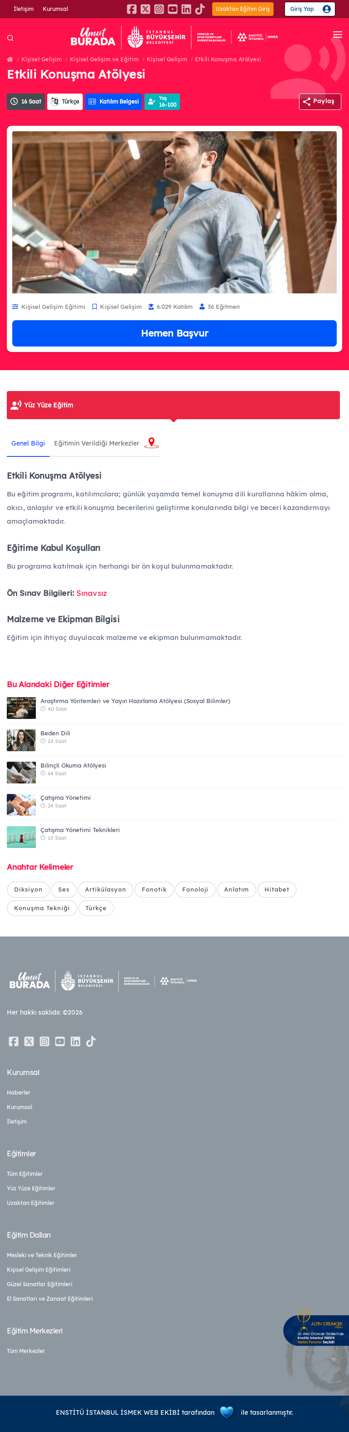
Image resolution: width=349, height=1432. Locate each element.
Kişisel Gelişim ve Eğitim (104, 59)
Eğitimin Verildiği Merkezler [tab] (97, 443)
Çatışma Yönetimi (65, 797)
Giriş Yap (302, 8)
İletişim (24, 8)
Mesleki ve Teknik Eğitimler (42, 1255)
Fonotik (154, 889)
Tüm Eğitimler (25, 1173)
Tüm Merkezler (26, 1351)
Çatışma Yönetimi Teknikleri (80, 829)
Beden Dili (55, 733)
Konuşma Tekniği (42, 908)
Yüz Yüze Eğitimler (31, 1188)
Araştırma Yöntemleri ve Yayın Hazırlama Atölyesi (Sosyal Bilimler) (135, 700)
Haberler (18, 1092)
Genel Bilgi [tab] (28, 443)
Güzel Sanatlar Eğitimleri (39, 1284)
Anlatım (236, 889)
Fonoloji (195, 889)
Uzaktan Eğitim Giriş (243, 8)
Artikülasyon (105, 889)
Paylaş (323, 100)
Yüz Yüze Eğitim (48, 405)
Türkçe (96, 908)
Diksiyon (28, 889)
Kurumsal (55, 8)
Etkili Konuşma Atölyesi (228, 59)
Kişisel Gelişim (41, 59)
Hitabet (276, 889)
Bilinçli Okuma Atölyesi (73, 765)
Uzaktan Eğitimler (31, 1202)
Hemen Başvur (174, 333)
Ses (64, 889)
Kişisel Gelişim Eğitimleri (38, 1269)
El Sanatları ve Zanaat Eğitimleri (50, 1298)
